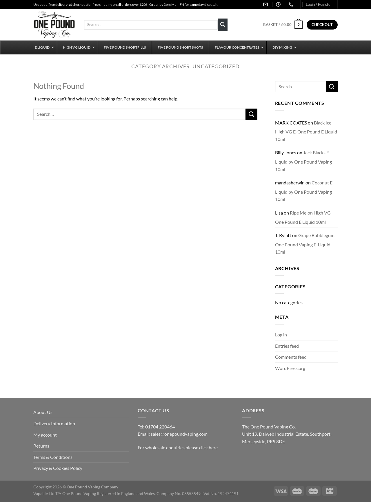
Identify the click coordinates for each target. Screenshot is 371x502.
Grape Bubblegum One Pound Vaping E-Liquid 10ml (304, 243)
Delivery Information (54, 423)
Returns (41, 445)
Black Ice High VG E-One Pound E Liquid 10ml (306, 131)
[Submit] (223, 25)
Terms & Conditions (52, 457)
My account (45, 434)
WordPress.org (290, 368)
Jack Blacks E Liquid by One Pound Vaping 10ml (303, 161)
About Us (42, 412)
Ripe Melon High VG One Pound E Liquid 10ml (303, 217)
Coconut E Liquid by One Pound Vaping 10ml (303, 191)
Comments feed (291, 357)
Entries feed (287, 346)
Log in (281, 334)
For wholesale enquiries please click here (178, 447)
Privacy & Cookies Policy (57, 468)
